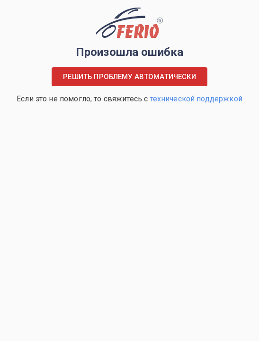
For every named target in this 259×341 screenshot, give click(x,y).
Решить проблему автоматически (129, 76)
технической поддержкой (196, 98)
